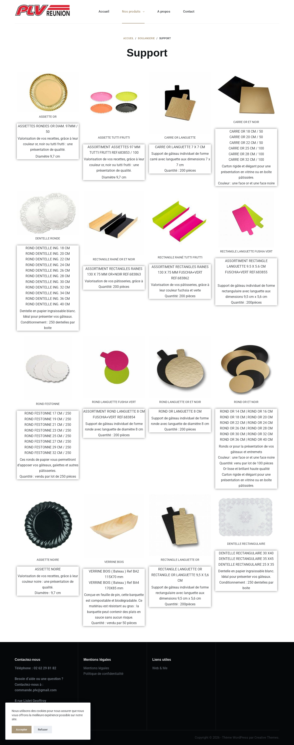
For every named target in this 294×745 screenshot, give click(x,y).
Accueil (104, 11)
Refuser (43, 729)
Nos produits (134, 11)
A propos (163, 11)
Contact (188, 11)
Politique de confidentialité (103, 674)
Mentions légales (96, 668)
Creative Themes (266, 737)
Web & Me (159, 668)
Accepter (21, 729)
